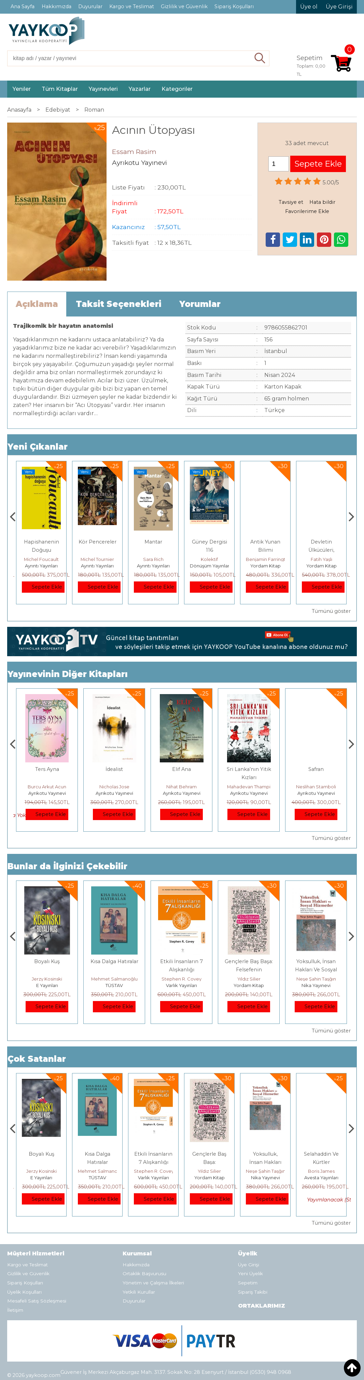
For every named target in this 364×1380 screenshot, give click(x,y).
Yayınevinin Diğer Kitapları (68, 674)
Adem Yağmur (47, 786)
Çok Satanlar (37, 1059)
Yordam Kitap (321, 565)
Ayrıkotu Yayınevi (47, 793)
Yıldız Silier (316, 979)
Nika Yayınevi (321, 1177)
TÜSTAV (181, 985)
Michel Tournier (153, 559)
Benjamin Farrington (324, 559)
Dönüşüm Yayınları (266, 565)
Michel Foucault (97, 559)
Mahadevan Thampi (316, 786)
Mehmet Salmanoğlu (181, 979)
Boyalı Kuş (114, 961)
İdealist (181, 769)
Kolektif (265, 559)
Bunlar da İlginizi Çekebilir (67, 866)
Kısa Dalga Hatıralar (182, 961)
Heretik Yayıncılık (47, 985)
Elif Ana (248, 769)
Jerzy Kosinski (114, 979)
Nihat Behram (249, 786)
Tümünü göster (331, 611)
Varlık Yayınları (248, 985)
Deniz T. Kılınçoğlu (47, 979)
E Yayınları (114, 985)
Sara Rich (209, 559)
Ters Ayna (114, 769)
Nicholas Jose (182, 786)
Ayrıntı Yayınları (97, 565)
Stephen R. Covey (249, 979)
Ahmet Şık (41, 559)
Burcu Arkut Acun (114, 786)
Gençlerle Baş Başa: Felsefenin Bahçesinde (316, 969)
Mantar (209, 542)
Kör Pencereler (153, 542)
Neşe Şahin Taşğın (321, 1171)
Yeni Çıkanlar (38, 447)
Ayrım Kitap (41, 565)
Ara (260, 58)
